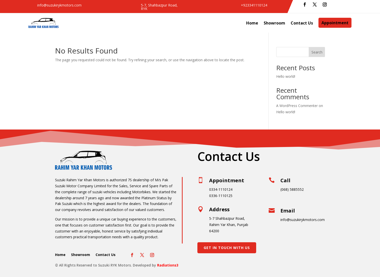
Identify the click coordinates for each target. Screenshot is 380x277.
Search (316, 52)
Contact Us (302, 23)
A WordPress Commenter (297, 105)
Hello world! (285, 76)
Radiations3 (167, 265)
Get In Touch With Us (227, 247)
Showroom (274, 23)
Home (252, 23)
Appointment (334, 23)
